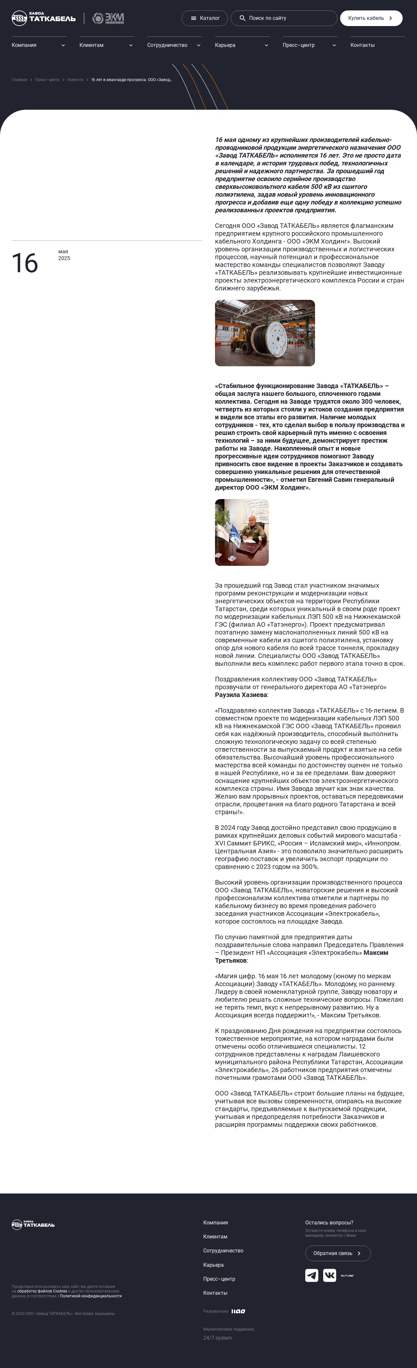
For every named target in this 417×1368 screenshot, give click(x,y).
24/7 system (217, 1338)
